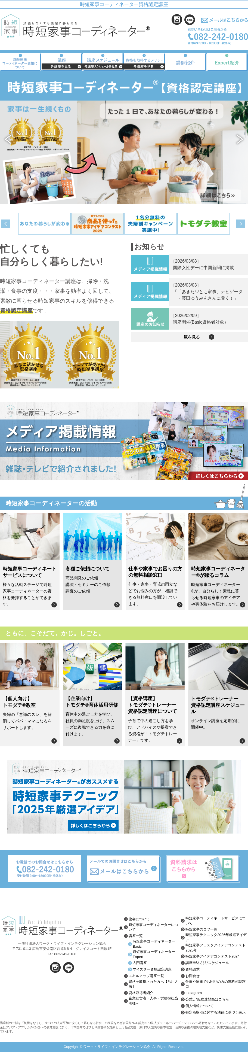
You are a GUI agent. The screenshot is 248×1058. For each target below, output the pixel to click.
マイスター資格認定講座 (154, 970)
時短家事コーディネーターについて (153, 927)
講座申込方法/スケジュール (208, 964)
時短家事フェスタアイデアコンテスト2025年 (215, 949)
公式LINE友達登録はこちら (208, 1001)
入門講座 (140, 964)
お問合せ (193, 977)
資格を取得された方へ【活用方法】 (153, 985)
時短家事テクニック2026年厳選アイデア (216, 938)
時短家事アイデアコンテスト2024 (214, 957)
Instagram (193, 994)
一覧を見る (190, 340)
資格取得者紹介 (142, 994)
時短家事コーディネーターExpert (155, 955)
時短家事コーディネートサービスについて (215, 921)
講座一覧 (136, 936)
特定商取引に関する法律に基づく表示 (215, 1016)
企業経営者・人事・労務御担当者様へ (153, 1003)
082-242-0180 (65, 954)
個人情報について (200, 1007)
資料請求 (193, 970)
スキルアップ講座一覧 (148, 977)
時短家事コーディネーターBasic (155, 945)
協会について (140, 919)
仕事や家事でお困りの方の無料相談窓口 (215, 985)
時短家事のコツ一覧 (202, 930)
